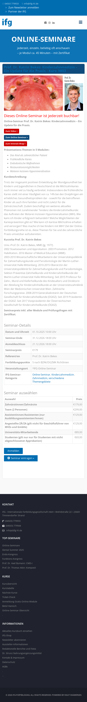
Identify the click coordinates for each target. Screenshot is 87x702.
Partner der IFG (17, 11)
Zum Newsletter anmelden (23, 7)
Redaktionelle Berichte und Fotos (19, 648)
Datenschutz (8, 662)
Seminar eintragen (20, 458)
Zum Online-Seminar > (17, 137)
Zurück (12, 473)
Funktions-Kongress (12, 558)
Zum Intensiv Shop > (16, 143)
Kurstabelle (8, 588)
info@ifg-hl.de (33, 3)
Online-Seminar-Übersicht (15, 610)
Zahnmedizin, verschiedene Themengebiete (48, 379)
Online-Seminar (41, 374)
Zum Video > (12, 131)
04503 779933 (12, 3)
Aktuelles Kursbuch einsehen (17, 631)
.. (3, 675)
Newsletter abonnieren (14, 639)
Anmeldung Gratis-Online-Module (19, 601)
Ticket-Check (8, 597)
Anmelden (13, 450)
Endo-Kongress (10, 554)
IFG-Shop (6, 635)
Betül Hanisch (9, 606)
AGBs (5, 666)
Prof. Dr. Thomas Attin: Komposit (19, 567)
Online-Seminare (11, 545)
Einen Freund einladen (20, 465)
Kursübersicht (9, 583)
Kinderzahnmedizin (63, 374)
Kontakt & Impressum (13, 657)
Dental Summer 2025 (13, 549)
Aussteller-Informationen (15, 644)
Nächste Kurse (9, 592)
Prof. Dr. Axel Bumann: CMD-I (17, 563)
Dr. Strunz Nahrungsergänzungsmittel (22, 653)
